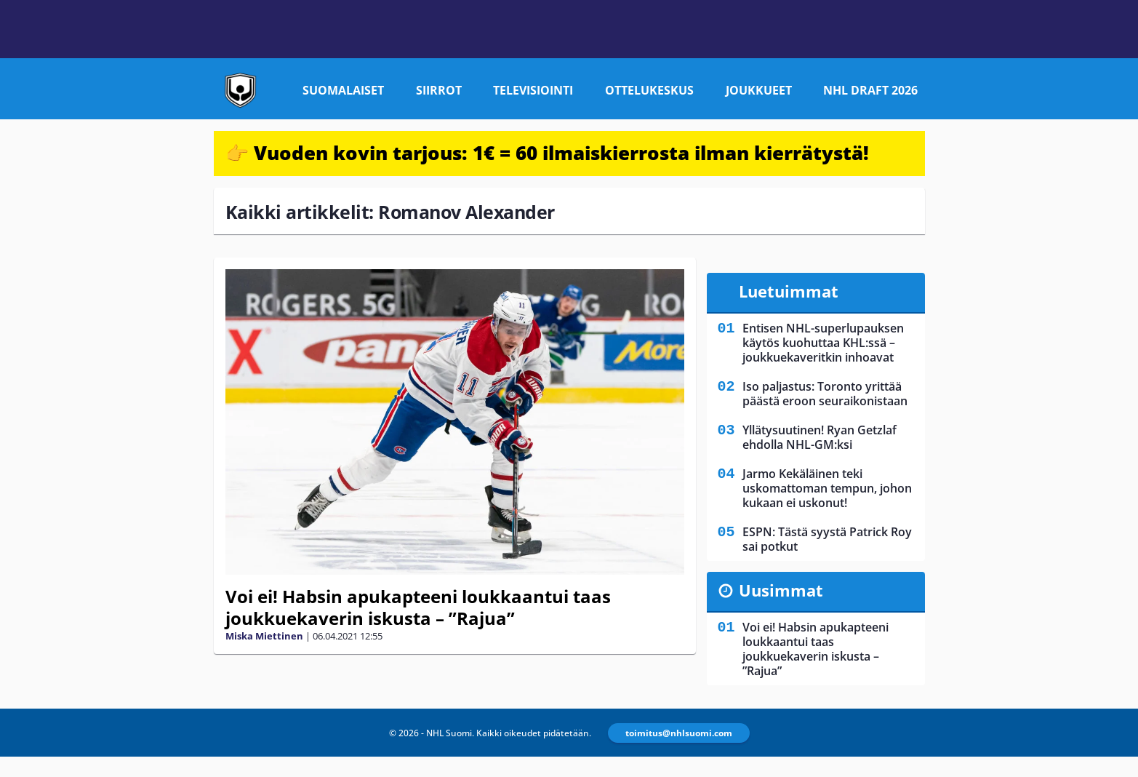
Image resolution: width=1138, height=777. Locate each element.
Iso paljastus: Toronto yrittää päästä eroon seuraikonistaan (824, 393)
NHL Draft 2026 (870, 90)
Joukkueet (759, 90)
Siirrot (439, 90)
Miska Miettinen (264, 635)
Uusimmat (781, 590)
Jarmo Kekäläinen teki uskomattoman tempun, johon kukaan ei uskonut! (827, 488)
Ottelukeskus (649, 90)
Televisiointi (533, 90)
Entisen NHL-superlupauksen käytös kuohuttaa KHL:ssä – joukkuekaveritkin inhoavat (823, 342)
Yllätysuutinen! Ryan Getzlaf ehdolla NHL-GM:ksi (819, 437)
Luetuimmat (788, 291)
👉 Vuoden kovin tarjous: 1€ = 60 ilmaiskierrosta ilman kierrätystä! (547, 153)
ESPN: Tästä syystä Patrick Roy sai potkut (827, 539)
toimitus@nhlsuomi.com (678, 733)
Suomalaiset (343, 90)
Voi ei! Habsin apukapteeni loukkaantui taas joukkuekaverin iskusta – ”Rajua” (418, 607)
